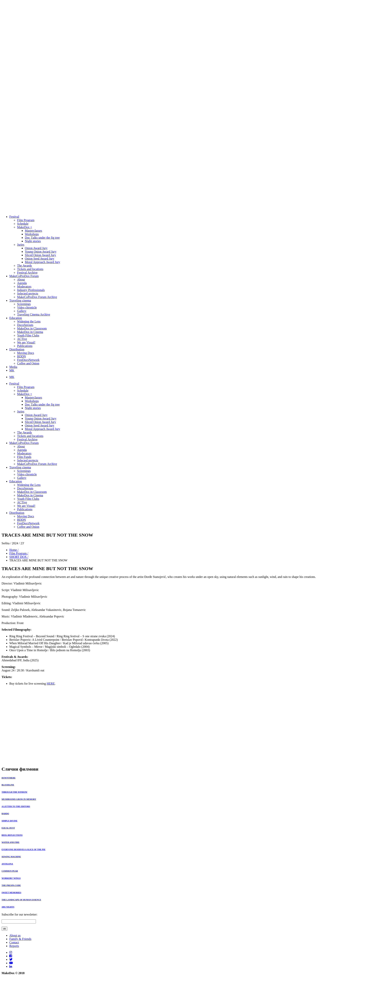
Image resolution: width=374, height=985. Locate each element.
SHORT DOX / (18, 556)
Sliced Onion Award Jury (40, 255)
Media (13, 367)
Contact (14, 942)
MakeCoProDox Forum (24, 276)
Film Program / (18, 553)
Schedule (23, 223)
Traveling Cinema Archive (33, 314)
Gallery (21, 311)
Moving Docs (25, 353)
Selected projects (27, 293)
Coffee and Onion (28, 363)
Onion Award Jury (36, 248)
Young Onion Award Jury (40, 251)
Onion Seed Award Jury (39, 258)
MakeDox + (24, 227)
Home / (14, 549)
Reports (14, 946)
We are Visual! (26, 342)
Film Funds (24, 457)
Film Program (25, 220)
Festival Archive (27, 272)
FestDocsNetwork (28, 360)
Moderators (24, 286)
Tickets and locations (30, 269)
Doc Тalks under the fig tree (42, 237)
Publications (24, 346)
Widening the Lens (29, 321)
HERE (51, 683)
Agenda (22, 283)
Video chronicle (27, 307)
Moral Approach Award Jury (42, 262)
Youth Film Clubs (28, 335)
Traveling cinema (20, 300)
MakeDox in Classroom (32, 328)
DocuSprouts (25, 325)
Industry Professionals (31, 290)
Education (15, 318)
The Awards (24, 265)
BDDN (21, 356)
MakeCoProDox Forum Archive (37, 297)
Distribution (16, 349)
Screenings (24, 304)
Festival (14, 216)
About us (15, 935)
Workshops (32, 234)
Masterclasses (33, 230)
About (21, 279)
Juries (20, 244)
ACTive (22, 339)
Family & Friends (20, 939)
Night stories (33, 241)
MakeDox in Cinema (30, 332)
